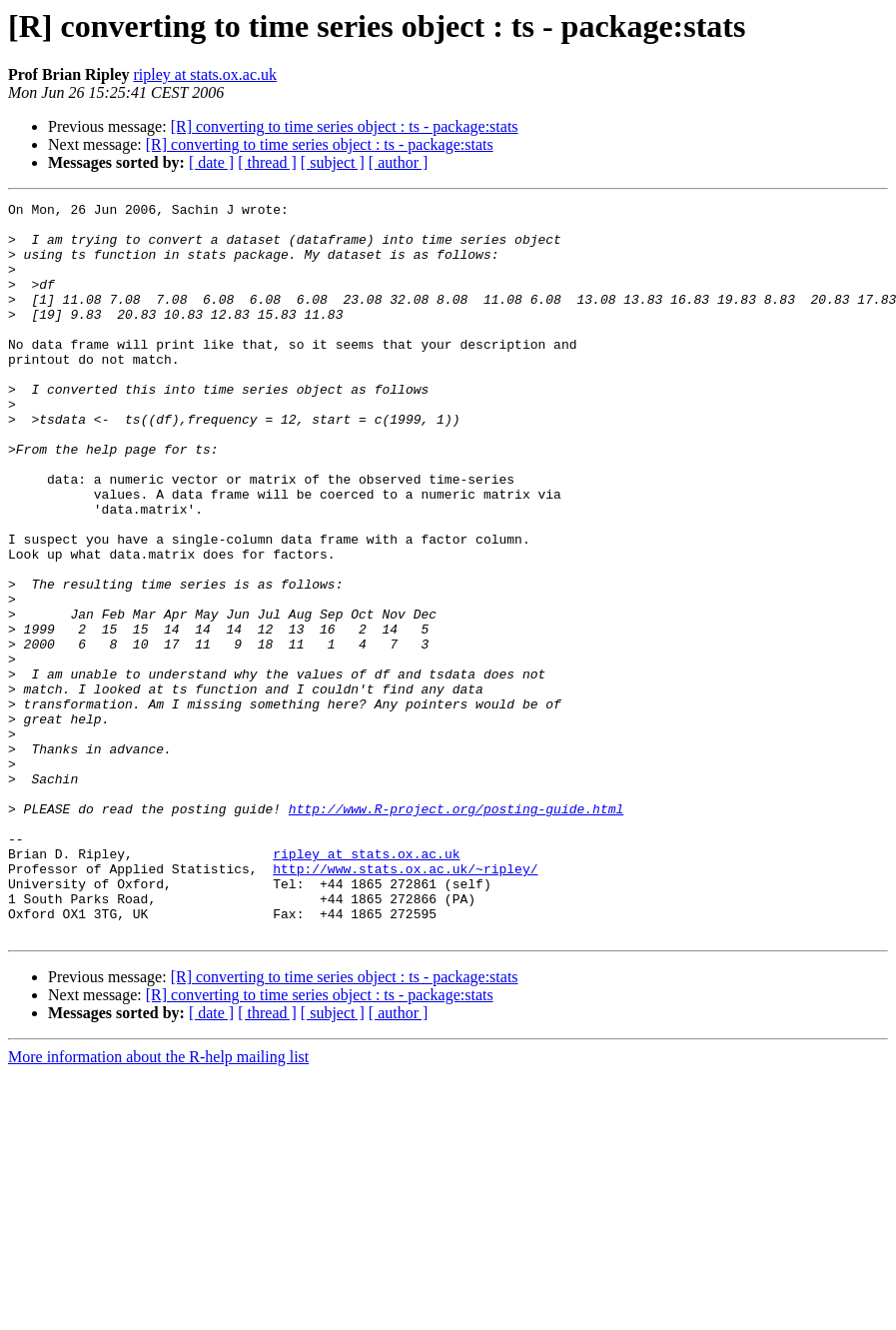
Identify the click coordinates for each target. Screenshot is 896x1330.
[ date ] (211, 162)
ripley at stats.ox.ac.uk (205, 74)
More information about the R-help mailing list (158, 1203)
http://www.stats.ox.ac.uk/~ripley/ (405, 1003)
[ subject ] (333, 162)
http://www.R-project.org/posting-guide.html (456, 931)
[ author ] (399, 162)
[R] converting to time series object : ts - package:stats (344, 126)
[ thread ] (267, 162)
